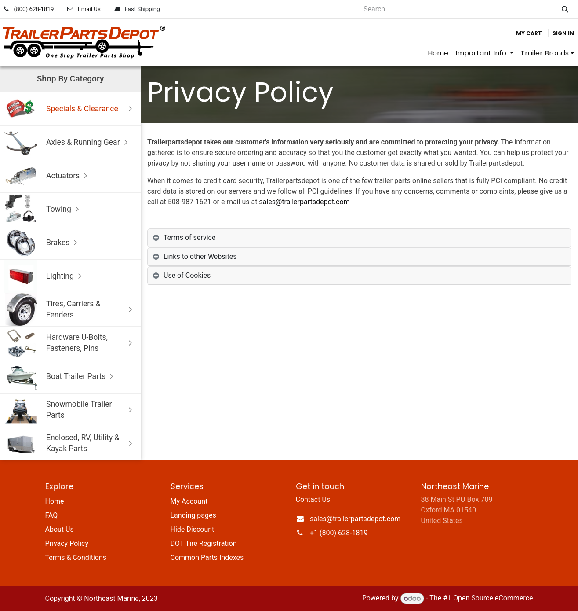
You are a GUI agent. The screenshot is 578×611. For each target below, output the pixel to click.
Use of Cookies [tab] (187, 275)
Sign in (563, 33)
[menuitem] (438, 53)
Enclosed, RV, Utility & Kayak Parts (70, 443)
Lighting (45, 276)
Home (54, 501)
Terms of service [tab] (189, 237)
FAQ (51, 515)
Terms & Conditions (76, 557)
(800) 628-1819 (34, 9)
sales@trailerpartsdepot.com (304, 202)
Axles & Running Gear (68, 142)
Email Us (89, 9)
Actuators (47, 175)
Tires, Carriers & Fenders (70, 309)
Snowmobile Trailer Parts (70, 410)
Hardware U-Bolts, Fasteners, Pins (70, 343)
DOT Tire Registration (204, 543)
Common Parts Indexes (207, 557)
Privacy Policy (67, 543)
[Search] (565, 9)
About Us (59, 529)
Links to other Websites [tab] (200, 256)
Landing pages (193, 515)
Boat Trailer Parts (60, 376)
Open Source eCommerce (493, 598)
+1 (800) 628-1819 (338, 533)
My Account (189, 501)
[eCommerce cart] (529, 33)
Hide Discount (192, 529)
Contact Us (313, 499)
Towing (43, 209)
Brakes (42, 242)
